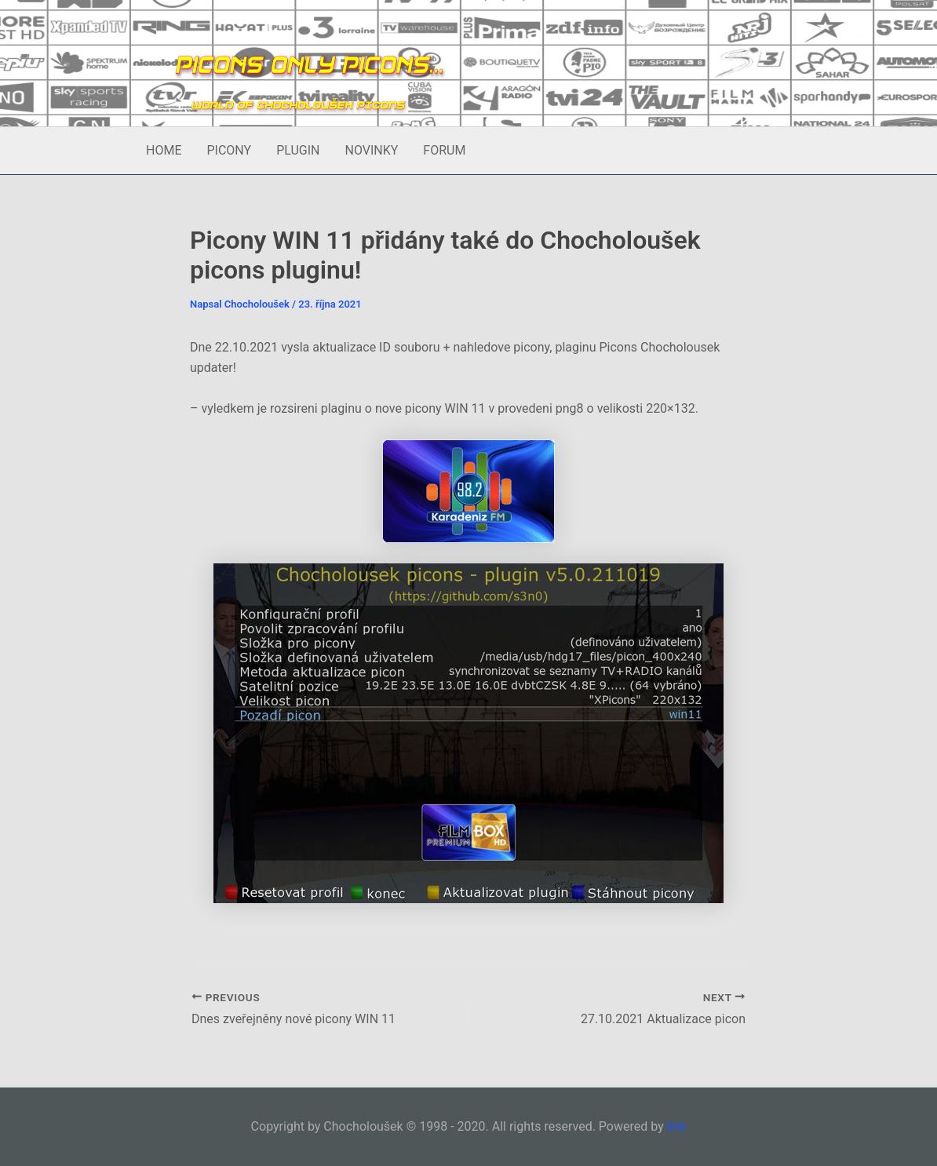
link (677, 1126)
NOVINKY (371, 150)
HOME (163, 150)
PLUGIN (297, 150)
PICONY (228, 150)
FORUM (444, 150)
